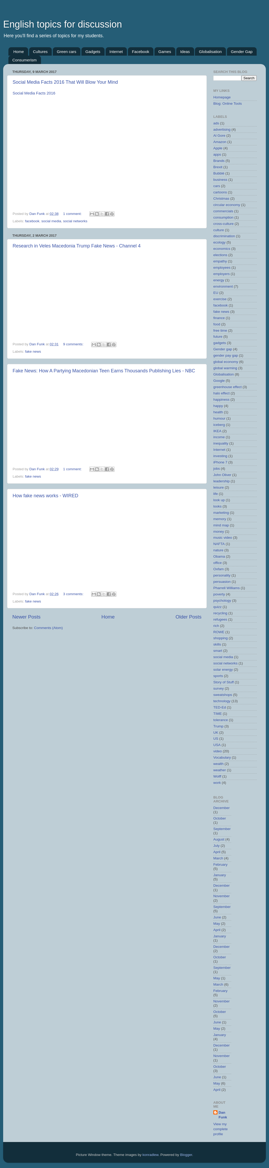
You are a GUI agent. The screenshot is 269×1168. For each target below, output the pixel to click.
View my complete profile (220, 1129)
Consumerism (24, 60)
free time (220, 330)
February (220, 864)
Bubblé (218, 173)
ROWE (218, 632)
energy (218, 280)
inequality (220, 443)
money (218, 531)
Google (219, 381)
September (222, 829)
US (215, 739)
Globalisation (210, 51)
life (215, 494)
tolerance (220, 720)
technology (221, 701)
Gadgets (92, 51)
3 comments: (73, 594)
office (217, 563)
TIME (217, 714)
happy (218, 406)
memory (219, 519)
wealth (218, 764)
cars (216, 186)
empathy (220, 261)
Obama (219, 556)
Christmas (221, 198)
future (218, 337)
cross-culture (223, 224)
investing (220, 456)
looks (217, 506)
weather (219, 770)
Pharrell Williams (226, 588)
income (219, 437)
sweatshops (222, 695)
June (217, 917)
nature (218, 550)
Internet (116, 51)
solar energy (223, 670)
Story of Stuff (223, 682)
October (219, 818)
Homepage (222, 97)
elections (220, 255)
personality (221, 575)
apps (217, 154)
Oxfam (218, 569)
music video (222, 538)
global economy (225, 362)
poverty (219, 594)
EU (215, 293)
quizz (217, 607)
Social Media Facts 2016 (34, 93)
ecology (219, 242)
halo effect (221, 393)
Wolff (217, 776)
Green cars (66, 51)
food (216, 324)
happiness (221, 399)
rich (216, 626)
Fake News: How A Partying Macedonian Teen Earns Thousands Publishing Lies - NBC (104, 370)
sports (218, 676)
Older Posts (188, 617)
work (217, 783)
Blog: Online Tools (227, 103)
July (216, 846)
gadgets (219, 343)
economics (221, 249)
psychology (222, 601)
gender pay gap (225, 355)
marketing (221, 513)
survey (218, 688)
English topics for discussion (62, 24)
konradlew (150, 1155)
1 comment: (72, 214)
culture (218, 230)
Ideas (185, 51)
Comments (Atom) (48, 628)
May (216, 924)
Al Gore (219, 136)
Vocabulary (222, 757)
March (218, 858)
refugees (220, 619)
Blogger (186, 1155)
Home (18, 51)
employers (221, 274)
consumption (223, 217)
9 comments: (73, 344)
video (217, 751)
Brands (219, 161)
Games (164, 51)
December (221, 808)
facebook (32, 221)
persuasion (222, 582)
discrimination (224, 236)
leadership (221, 481)
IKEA (217, 431)
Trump (218, 726)
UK (215, 732)
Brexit (218, 167)
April (216, 852)
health (218, 412)
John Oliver (222, 475)
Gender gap (222, 349)
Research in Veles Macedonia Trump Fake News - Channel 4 (77, 246)
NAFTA (219, 544)
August (218, 839)
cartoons (220, 192)
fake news (33, 351)
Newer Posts (26, 617)
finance (219, 318)
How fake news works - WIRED (45, 495)
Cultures (40, 51)
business (220, 180)
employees (221, 267)
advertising (221, 129)
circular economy (226, 205)
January (219, 875)
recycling (220, 613)
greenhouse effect (227, 387)
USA (217, 745)
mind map (221, 525)
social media (51, 221)
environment (223, 286)
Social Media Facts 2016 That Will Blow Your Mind (65, 82)
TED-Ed (219, 707)
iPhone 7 (220, 462)
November (221, 896)
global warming (225, 368)
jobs (216, 469)
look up (219, 500)
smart (217, 651)
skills (217, 644)
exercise (219, 299)
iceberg (219, 425)
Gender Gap (242, 51)
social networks (75, 221)
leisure (218, 487)
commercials (223, 211)
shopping (220, 638)
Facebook (140, 51)
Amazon (219, 142)
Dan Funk (223, 1115)
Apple (218, 148)
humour (219, 418)
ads (216, 123)
